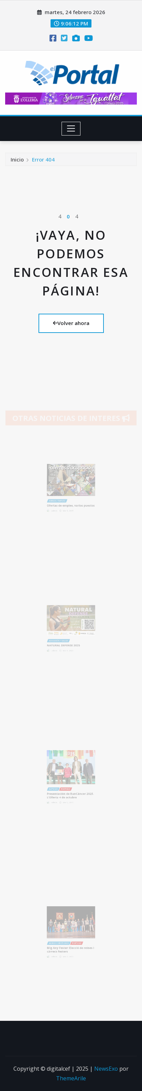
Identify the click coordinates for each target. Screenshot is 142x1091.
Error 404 (43, 161)
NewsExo (106, 1068)
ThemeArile (71, 1078)
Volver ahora (71, 323)
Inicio (17, 161)
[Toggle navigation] (71, 129)
